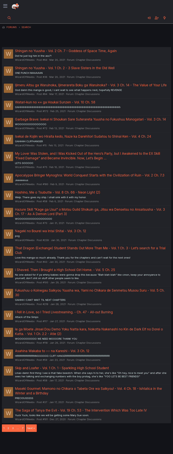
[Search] (9, 17)
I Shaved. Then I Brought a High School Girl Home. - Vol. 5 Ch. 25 (65, 270)
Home (123, 440)
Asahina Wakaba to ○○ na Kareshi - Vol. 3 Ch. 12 (52, 351)
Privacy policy (96, 440)
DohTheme (134, 448)
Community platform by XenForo (139, 445)
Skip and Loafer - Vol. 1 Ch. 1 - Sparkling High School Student (62, 368)
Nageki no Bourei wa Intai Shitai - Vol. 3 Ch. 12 (50, 231)
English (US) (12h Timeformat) (22, 440)
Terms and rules (73, 440)
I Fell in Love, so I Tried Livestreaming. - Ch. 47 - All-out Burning (64, 312)
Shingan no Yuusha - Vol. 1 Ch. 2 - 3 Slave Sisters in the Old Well (65, 68)
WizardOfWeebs (25, 59)
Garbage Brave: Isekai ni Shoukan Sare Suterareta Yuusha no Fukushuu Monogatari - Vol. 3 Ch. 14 (90, 119)
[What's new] (164, 17)
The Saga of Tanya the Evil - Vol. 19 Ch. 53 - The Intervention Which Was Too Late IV (81, 410)
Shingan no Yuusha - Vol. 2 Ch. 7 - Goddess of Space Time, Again (66, 51)
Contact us (52, 440)
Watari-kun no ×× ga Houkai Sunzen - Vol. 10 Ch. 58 (55, 102)
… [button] (18, 428)
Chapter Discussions (88, 59)
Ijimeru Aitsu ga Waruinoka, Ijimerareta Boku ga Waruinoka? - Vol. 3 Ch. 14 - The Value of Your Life (91, 85)
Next (30, 428)
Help (112, 440)
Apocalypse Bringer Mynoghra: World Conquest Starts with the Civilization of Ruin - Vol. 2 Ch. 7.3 (89, 175)
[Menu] (5, 6)
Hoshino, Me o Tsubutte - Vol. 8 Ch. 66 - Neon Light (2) (57, 192)
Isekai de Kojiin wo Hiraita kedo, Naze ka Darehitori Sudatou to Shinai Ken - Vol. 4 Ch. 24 (83, 136)
